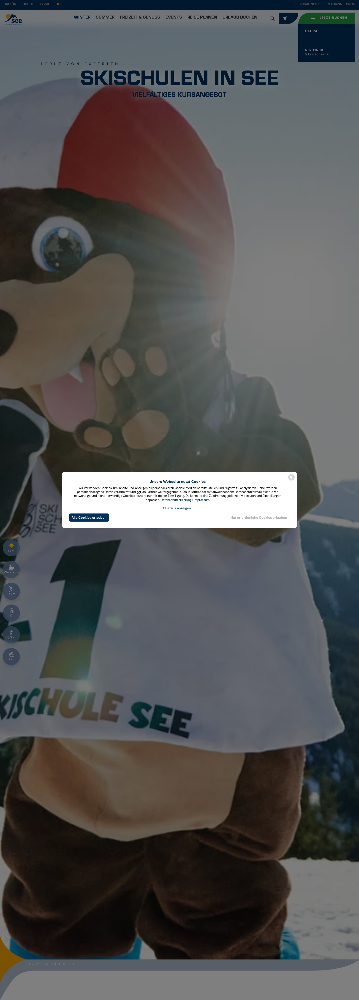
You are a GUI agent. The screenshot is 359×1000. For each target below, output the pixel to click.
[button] (176, 508)
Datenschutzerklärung (176, 500)
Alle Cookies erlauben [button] (88, 518)
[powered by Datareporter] (291, 480)
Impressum (201, 500)
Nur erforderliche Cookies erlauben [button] (259, 518)
